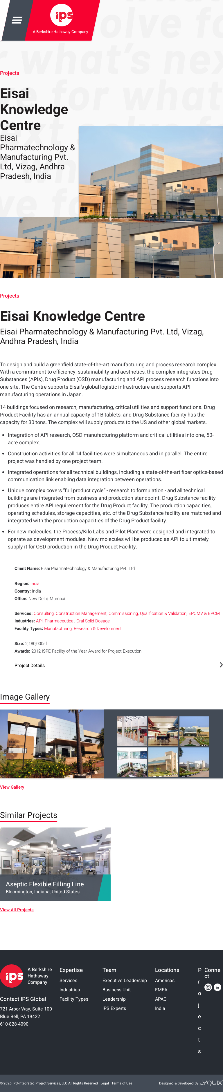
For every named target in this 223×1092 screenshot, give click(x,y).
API (39, 621)
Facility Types (74, 999)
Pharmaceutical (59, 621)
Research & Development (98, 628)
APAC (160, 999)
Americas (165, 980)
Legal (104, 1083)
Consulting (44, 613)
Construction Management (81, 613)
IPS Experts (114, 1008)
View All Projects (17, 910)
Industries (70, 989)
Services (68, 980)
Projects (9, 73)
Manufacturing (58, 628)
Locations (167, 970)
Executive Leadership (124, 980)
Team (109, 970)
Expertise (71, 970)
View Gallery (12, 787)
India (34, 583)
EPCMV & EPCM (204, 613)
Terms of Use (122, 1083)
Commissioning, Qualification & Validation (147, 613)
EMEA (161, 989)
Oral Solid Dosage (93, 621)
